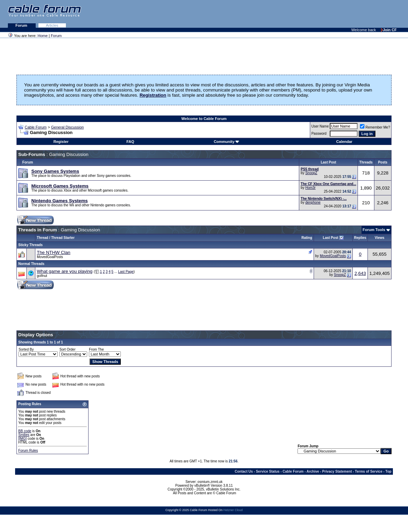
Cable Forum (36, 127)
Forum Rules (28, 450)
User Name (320, 126)
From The (96, 349)
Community (227, 142)
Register (61, 142)
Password (318, 133)
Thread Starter (62, 238)
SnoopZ (311, 173)
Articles (52, 25)
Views (379, 238)
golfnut (42, 276)
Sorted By (26, 349)
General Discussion (67, 127)
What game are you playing (64, 271)
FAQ (130, 142)
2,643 (360, 273)
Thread (42, 238)
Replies (360, 238)
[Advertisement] (324, 13)
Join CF (389, 30)
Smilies (23, 435)
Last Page (125, 272)
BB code (24, 431)
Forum (21, 25)
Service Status (268, 471)
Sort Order (67, 349)
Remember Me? (375, 127)
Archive (312, 471)
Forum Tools (374, 230)
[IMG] (22, 438)
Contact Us (244, 471)
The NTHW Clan (53, 252)
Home (43, 36)
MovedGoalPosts (50, 257)
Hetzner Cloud (233, 510)
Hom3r (310, 188)
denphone (313, 202)
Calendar (344, 142)
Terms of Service (368, 471)
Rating (306, 238)
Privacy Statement (337, 471)
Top (388, 471)
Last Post (330, 238)
